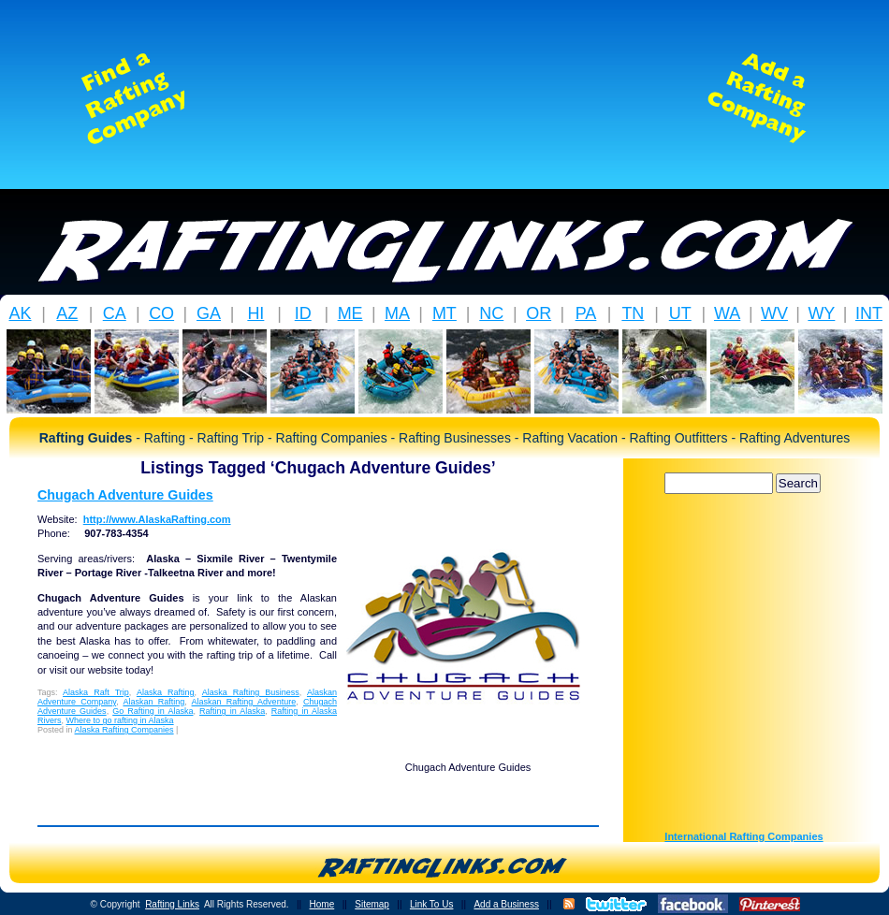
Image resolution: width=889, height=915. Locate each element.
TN (632, 313)
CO (161, 313)
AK (19, 313)
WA (727, 313)
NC (491, 313)
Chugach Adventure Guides (125, 494)
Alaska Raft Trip (96, 692)
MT (444, 313)
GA (209, 313)
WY (821, 313)
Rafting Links (172, 904)
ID (303, 313)
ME (350, 313)
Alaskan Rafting (153, 701)
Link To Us (432, 904)
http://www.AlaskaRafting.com (157, 519)
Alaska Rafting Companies (124, 729)
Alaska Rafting (166, 692)
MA (397, 313)
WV (774, 313)
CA (114, 313)
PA (586, 313)
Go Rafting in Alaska (152, 711)
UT (680, 313)
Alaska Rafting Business (250, 692)
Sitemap (372, 904)
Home (322, 904)
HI (255, 313)
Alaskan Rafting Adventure (244, 701)
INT (868, 313)
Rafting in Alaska (232, 711)
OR (538, 313)
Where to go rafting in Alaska (120, 720)
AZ (67, 313)
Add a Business (506, 904)
